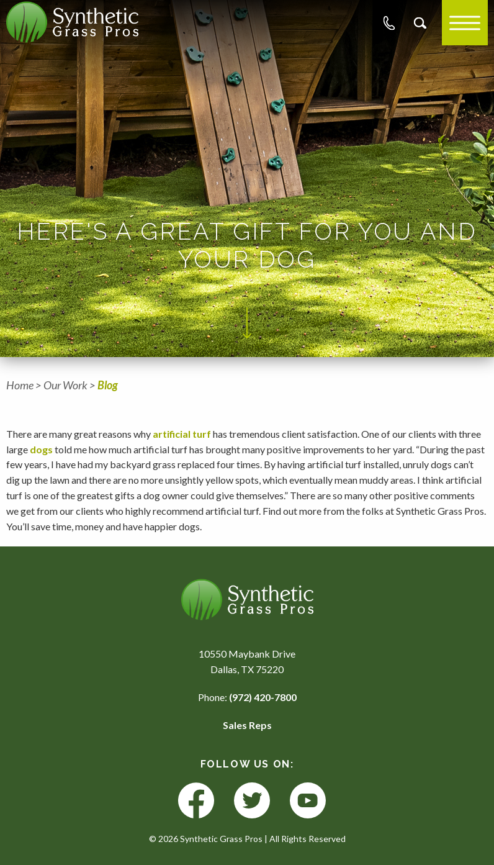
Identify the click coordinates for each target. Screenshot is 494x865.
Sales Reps (247, 725)
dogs (41, 449)
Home (20, 385)
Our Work (65, 385)
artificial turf (183, 434)
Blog (107, 385)
